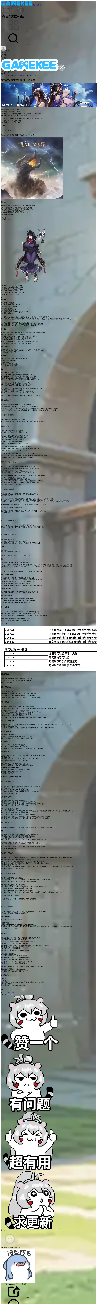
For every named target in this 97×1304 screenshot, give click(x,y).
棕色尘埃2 (10, 992)
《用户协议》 (33, 75)
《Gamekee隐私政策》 (20, 75)
